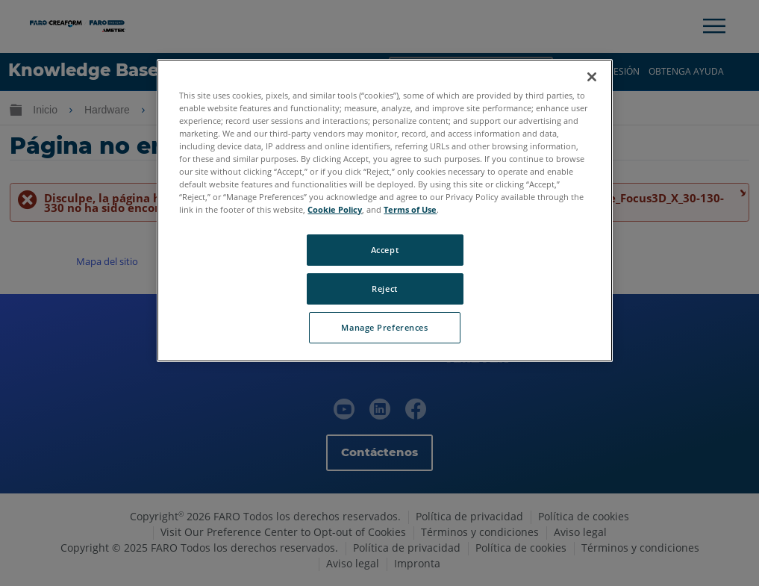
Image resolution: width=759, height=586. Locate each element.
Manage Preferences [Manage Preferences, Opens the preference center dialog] (384, 327)
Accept (385, 249)
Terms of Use (410, 209)
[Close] (591, 76)
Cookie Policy (334, 209)
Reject (384, 288)
